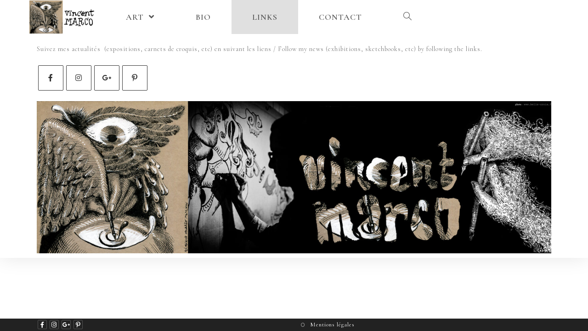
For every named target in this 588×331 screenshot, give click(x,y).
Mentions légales (332, 324)
